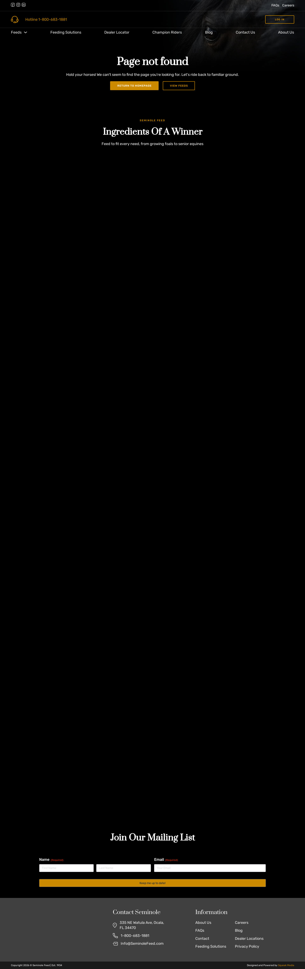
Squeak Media (286, 965)
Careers (288, 5)
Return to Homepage (134, 85)
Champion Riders (167, 32)
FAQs (275, 5)
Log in (279, 19)
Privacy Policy (247, 946)
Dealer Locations (249, 938)
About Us (286, 32)
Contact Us (245, 32)
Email (166, 859)
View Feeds (179, 85)
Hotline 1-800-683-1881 (46, 19)
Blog (209, 32)
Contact (202, 938)
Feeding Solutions (65, 32)
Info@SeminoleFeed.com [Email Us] (142, 943)
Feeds (16, 32)
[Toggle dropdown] (25, 32)
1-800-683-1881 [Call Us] (135, 935)
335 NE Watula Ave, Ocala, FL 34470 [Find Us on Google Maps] (142, 925)
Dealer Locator (116, 32)
